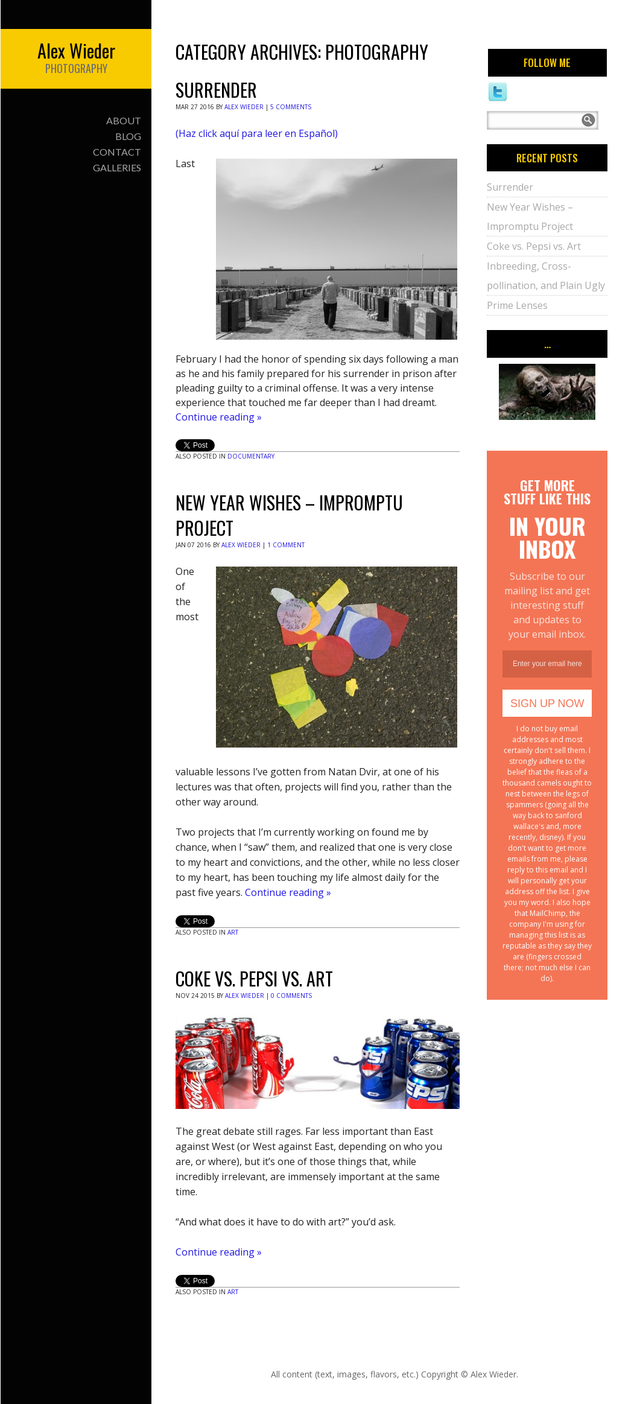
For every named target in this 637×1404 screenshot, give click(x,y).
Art (232, 932)
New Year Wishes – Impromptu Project (289, 515)
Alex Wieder (244, 107)
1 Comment (286, 545)
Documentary (250, 456)
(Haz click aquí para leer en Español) (257, 133)
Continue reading (219, 417)
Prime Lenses (517, 305)
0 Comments (291, 995)
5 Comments (290, 107)
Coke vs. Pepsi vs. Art (254, 978)
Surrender (216, 89)
